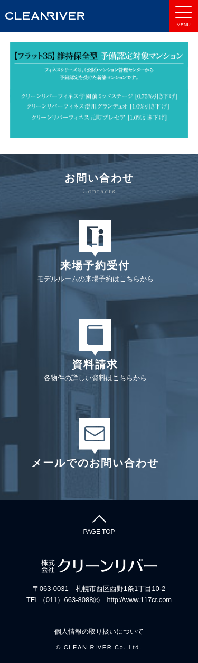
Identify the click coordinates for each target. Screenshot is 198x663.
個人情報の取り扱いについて (99, 631)
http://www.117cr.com (139, 600)
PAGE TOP (99, 523)
